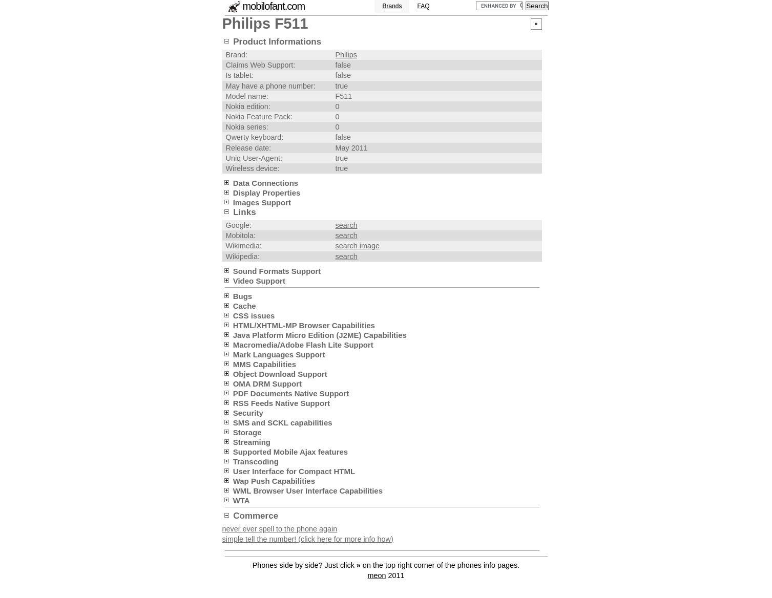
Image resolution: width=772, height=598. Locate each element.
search (347, 225)
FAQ (423, 6)
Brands (392, 6)
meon (376, 575)
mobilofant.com (274, 6)
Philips (346, 55)
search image (358, 246)
